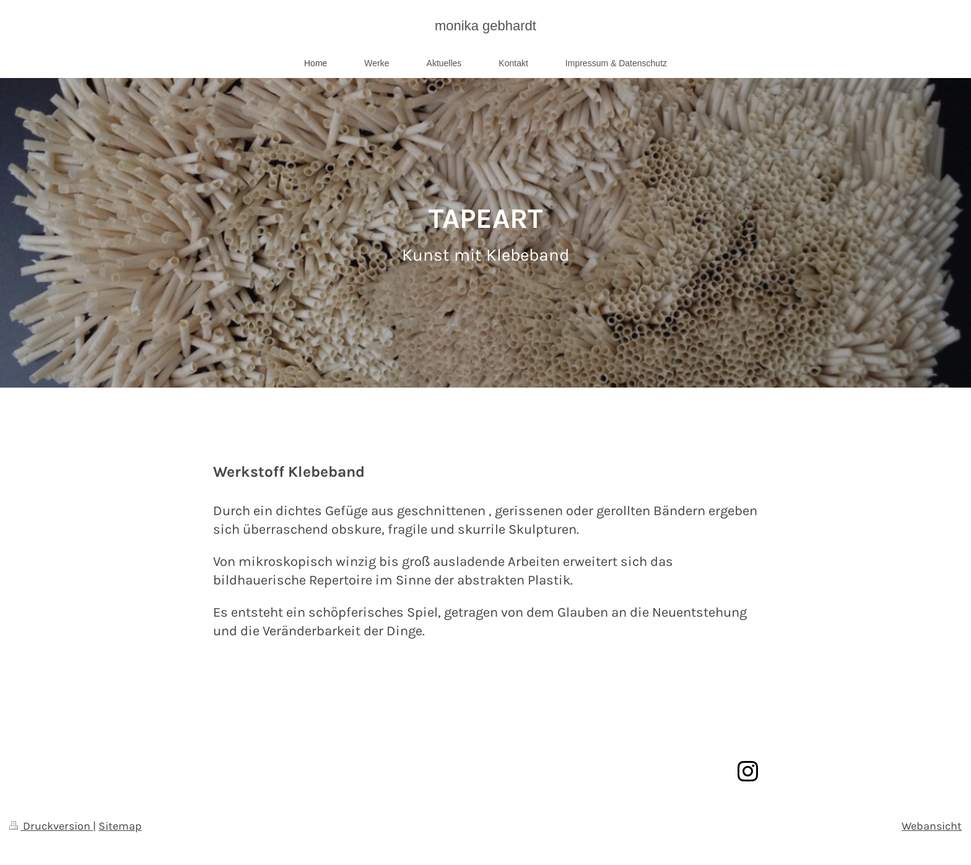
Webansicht (932, 826)
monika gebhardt (485, 25)
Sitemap (120, 826)
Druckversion (51, 826)
